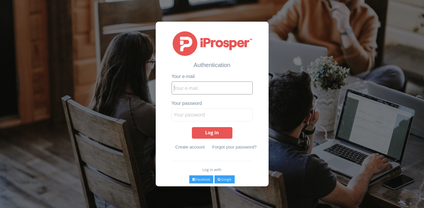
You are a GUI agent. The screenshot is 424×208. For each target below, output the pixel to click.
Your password (187, 103)
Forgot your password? (234, 146)
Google (225, 179)
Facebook (201, 179)
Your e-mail (183, 76)
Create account (190, 146)
